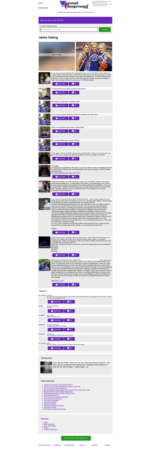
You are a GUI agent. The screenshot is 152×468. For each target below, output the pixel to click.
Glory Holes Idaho (50, 426)
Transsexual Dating (50, 429)
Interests (44, 419)
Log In (40, 3)
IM (74, 84)
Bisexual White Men (52, 306)
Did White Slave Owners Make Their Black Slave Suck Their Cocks (67, 390)
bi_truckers (42, 295)
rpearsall (41, 324)
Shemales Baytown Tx (51, 395)
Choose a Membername (48, 26)
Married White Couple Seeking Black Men (58, 391)
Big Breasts (50, 334)
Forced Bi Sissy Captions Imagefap (56, 397)
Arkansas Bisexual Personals (54, 405)
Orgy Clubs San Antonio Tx (53, 398)
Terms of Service (44, 445)
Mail (60, 84)
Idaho (48, 343)
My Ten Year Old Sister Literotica (55, 388)
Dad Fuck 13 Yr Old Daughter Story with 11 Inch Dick (62, 386)
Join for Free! (43, 8)
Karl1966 (41, 315)
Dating (46, 427)
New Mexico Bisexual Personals (55, 409)
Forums (82, 445)
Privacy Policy (70, 445)
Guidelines (57, 445)
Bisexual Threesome (53, 324)
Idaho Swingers (49, 424)
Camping (49, 295)
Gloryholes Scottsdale (51, 400)
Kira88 (41, 306)
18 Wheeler (50, 315)
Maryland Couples (50, 407)
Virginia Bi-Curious (50, 402)
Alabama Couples (50, 404)
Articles (107, 445)
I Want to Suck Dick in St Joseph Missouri (58, 384)
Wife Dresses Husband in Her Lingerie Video (59, 393)
